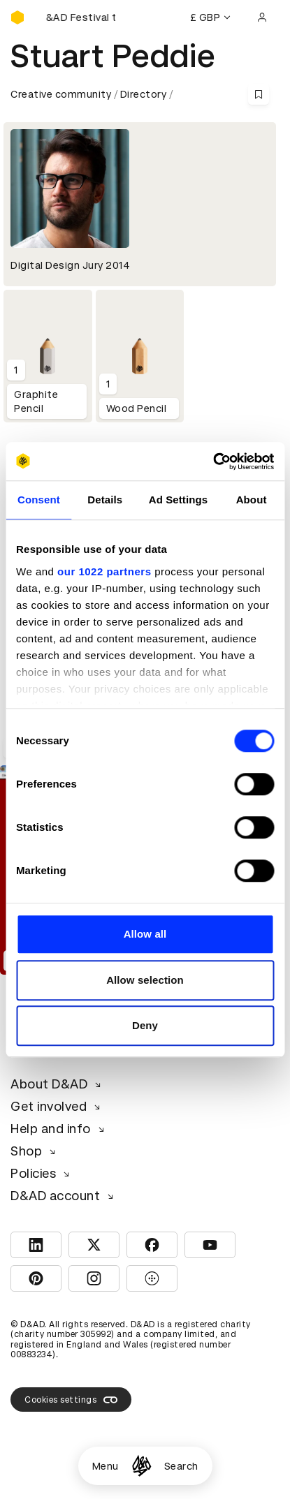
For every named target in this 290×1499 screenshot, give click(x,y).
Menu (105, 1466)
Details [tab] (104, 499)
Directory (143, 94)
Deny (145, 1025)
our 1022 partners (104, 571)
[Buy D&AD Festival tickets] (80, 17)
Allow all (145, 934)
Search (181, 1466)
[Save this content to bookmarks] (258, 94)
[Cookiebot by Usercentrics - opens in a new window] (213, 461)
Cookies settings (70, 1400)
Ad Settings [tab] (178, 499)
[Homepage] (141, 1466)
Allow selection (145, 980)
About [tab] (251, 499)
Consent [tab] (38, 499)
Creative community (60, 94)
